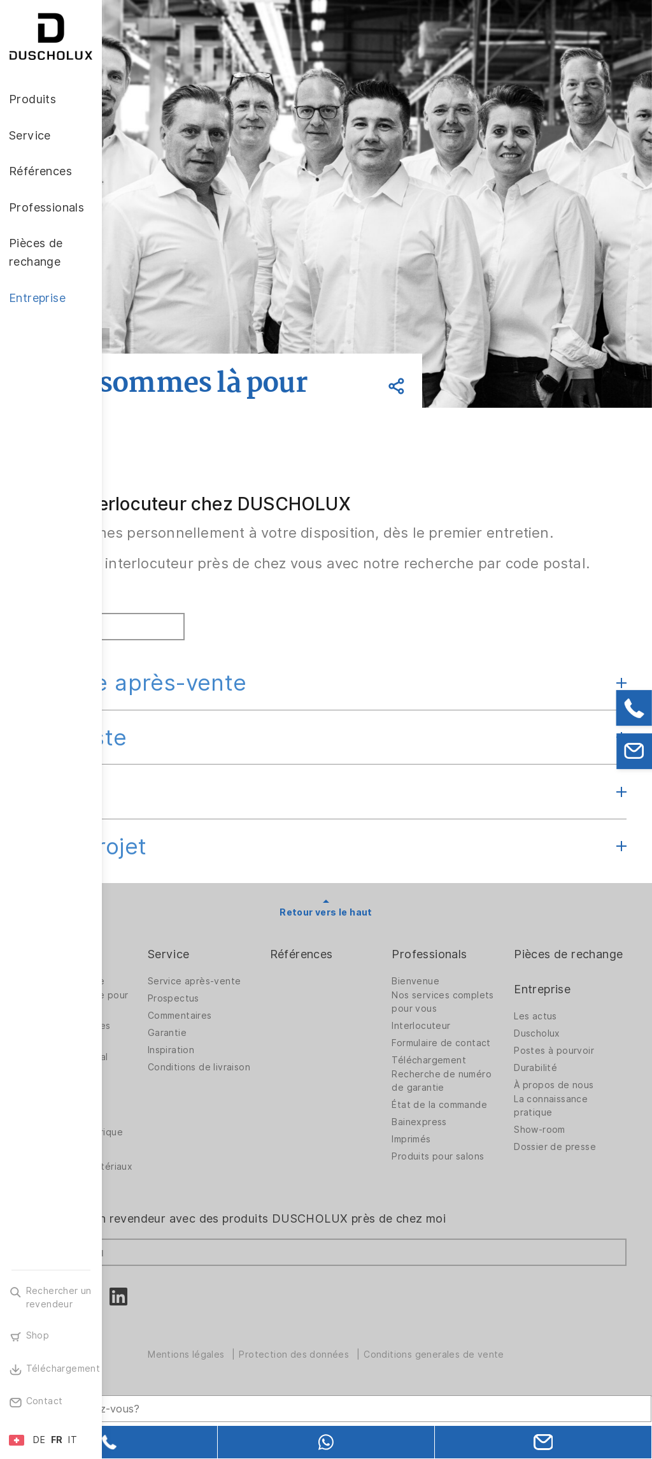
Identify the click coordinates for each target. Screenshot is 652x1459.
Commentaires (261, 1068)
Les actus (556, 1075)
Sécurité (146, 1202)
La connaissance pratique (571, 1165)
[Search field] (239, 1393)
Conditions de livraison (260, 1123)
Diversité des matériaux (157, 1222)
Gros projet (187, 888)
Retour (186, 338)
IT (72, 1440)
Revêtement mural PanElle (168, 1106)
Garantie (248, 1085)
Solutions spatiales (170, 1068)
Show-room (560, 1189)
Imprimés (451, 1202)
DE (39, 1440)
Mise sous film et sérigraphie (165, 1150)
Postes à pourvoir (574, 1110)
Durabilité (556, 1127)
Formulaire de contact (462, 1088)
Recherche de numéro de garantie (476, 1133)
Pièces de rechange (561, 1004)
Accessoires (154, 1130)
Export (163, 833)
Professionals (469, 996)
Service (250, 996)
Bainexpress (459, 1184)
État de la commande (456, 1160)
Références (362, 996)
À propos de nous (574, 1144)
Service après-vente (238, 724)
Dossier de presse (575, 1206)
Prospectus (255, 1051)
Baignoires (150, 1085)
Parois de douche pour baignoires (166, 1044)
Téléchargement (469, 1112)
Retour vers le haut (376, 954)
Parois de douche (166, 1023)
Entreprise (562, 1048)
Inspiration (252, 1102)
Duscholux (557, 1093)
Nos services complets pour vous (476, 1044)
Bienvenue (456, 1023)
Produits (150, 996)
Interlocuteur (461, 1068)
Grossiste (178, 779)
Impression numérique (151, 1177)
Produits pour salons (462, 1222)
